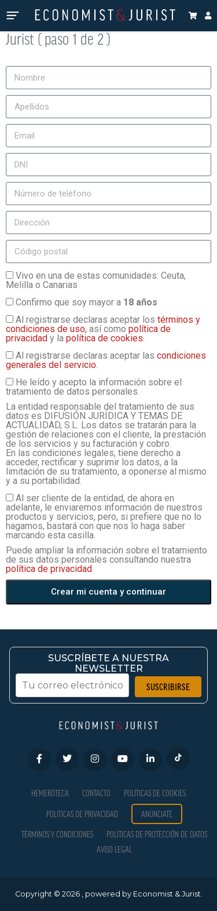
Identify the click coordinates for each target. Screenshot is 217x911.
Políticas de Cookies (155, 793)
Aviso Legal (114, 849)
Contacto (96, 793)
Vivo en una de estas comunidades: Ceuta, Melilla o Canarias (96, 280)
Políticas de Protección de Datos (156, 834)
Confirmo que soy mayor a (86, 302)
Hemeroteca (50, 793)
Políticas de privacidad (82, 814)
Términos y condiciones (57, 834)
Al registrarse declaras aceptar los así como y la (103, 329)
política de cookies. (105, 338)
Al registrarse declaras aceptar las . (106, 360)
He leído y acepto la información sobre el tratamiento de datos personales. (94, 387)
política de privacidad (49, 568)
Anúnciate (156, 814)
